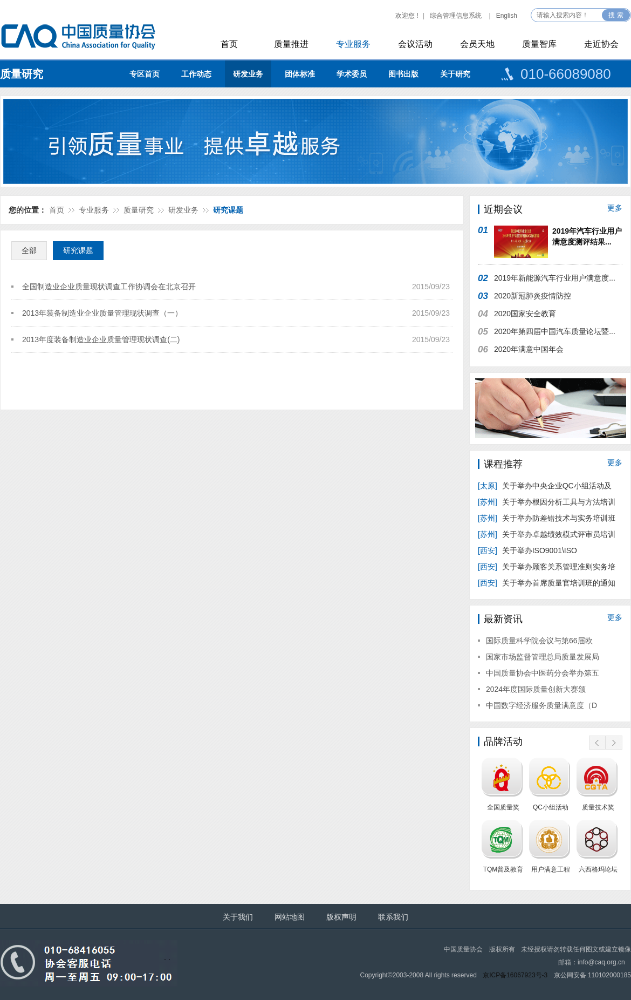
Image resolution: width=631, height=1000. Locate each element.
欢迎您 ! (407, 15)
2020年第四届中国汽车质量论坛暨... (554, 331)
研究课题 (228, 210)
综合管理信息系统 (456, 15)
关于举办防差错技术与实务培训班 (546, 518)
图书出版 (403, 74)
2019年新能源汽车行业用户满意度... (554, 278)
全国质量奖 (503, 807)
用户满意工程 (550, 869)
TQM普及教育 (503, 869)
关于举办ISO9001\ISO (528, 550)
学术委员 (352, 74)
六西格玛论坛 (598, 869)
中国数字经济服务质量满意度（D (541, 705)
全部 (29, 250)
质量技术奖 (598, 807)
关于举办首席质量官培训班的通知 (546, 583)
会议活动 (415, 44)
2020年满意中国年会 (529, 349)
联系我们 (393, 917)
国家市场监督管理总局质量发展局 (542, 656)
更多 (614, 207)
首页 (229, 44)
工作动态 (196, 74)
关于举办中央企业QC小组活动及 (546, 486)
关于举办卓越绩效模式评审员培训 (546, 534)
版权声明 (341, 917)
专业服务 (353, 44)
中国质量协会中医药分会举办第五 (542, 673)
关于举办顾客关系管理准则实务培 (546, 567)
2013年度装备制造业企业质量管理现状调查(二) (101, 339)
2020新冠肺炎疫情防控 (532, 295)
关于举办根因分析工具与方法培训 (546, 502)
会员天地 (477, 44)
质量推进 (291, 44)
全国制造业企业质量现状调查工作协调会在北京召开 (109, 286)
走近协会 (601, 44)
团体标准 (300, 74)
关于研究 (455, 74)
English (506, 15)
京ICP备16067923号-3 (515, 975)
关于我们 (238, 917)
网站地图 (290, 917)
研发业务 (248, 74)
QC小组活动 (550, 807)
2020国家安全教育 (525, 313)
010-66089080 (565, 74)
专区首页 (144, 74)
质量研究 (21, 74)
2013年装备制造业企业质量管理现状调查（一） (102, 313)
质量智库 (539, 44)
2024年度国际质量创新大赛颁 (536, 689)
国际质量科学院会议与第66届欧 (539, 640)
